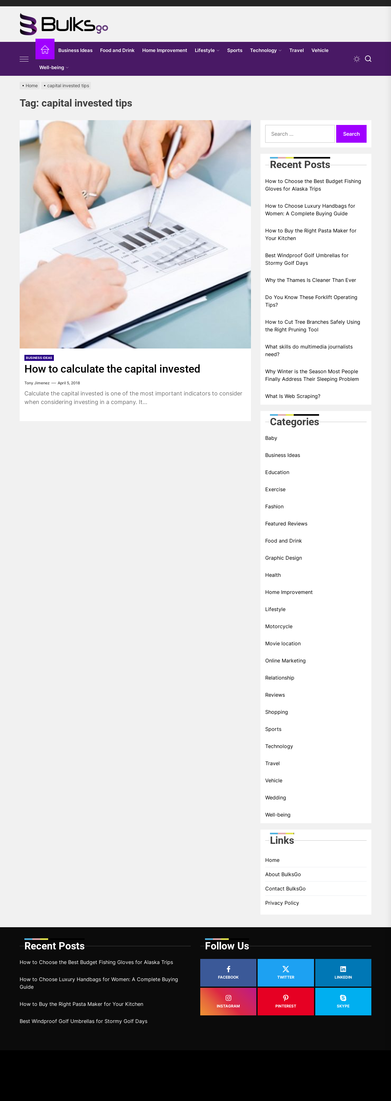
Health (273, 575)
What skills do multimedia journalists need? (309, 350)
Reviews (275, 695)
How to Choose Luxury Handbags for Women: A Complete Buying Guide (310, 210)
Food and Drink (117, 50)
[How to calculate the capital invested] (135, 234)
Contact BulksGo (285, 888)
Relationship (279, 677)
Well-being (54, 67)
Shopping (276, 712)
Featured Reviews (286, 523)
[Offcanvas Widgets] (24, 59)
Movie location (283, 643)
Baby (271, 438)
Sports (234, 50)
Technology (266, 50)
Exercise (275, 489)
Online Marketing (285, 660)
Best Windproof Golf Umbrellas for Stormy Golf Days (307, 259)
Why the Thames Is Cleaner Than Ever (310, 280)
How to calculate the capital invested (112, 368)
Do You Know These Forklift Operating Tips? (311, 301)
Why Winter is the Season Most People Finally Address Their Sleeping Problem (312, 375)
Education (277, 472)
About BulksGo (283, 874)
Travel (296, 50)
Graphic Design (283, 558)
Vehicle (320, 50)
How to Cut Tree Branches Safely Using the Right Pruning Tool (312, 326)
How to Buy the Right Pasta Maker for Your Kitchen (310, 234)
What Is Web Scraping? (292, 396)
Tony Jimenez (37, 383)
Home (272, 860)
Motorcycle (278, 626)
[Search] (368, 59)
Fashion (274, 506)
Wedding (275, 797)
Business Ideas (75, 50)
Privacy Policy (282, 903)
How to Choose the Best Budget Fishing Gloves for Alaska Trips (313, 185)
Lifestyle (207, 50)
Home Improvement (164, 50)
